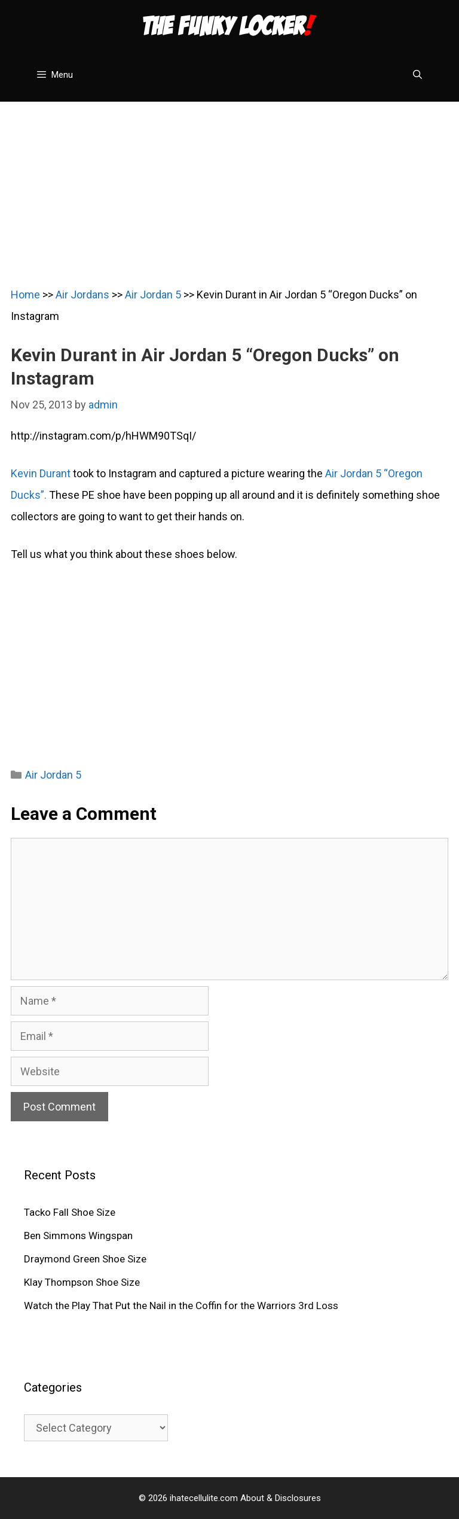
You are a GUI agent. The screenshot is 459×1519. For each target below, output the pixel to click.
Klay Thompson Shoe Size (82, 1282)
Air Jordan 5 (153, 294)
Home (25, 294)
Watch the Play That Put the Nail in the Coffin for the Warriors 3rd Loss (181, 1305)
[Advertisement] (229, 185)
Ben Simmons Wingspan (78, 1236)
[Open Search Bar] (417, 75)
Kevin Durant (41, 473)
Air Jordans (82, 294)
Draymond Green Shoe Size (85, 1259)
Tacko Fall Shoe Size (69, 1212)
